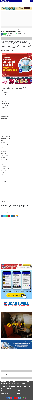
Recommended (4, 375)
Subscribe (18, 393)
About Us (18, 390)
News (6, 27)
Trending (11, 27)
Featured (3, 368)
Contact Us (3, 392)
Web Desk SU (4, 35)
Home (2, 27)
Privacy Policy (19, 392)
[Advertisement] (16, 18)
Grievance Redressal (4, 393)
